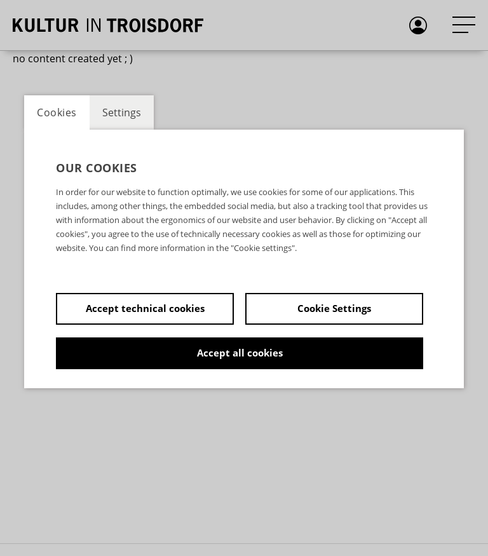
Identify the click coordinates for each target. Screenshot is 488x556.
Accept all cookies (240, 352)
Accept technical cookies (145, 308)
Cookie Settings (334, 308)
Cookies (57, 112)
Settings (121, 112)
